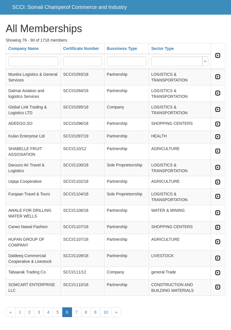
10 (106, 312)
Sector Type (162, 48)
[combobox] (179, 61)
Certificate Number (81, 48)
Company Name (23, 48)
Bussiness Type (122, 48)
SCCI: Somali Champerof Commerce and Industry (69, 7)
